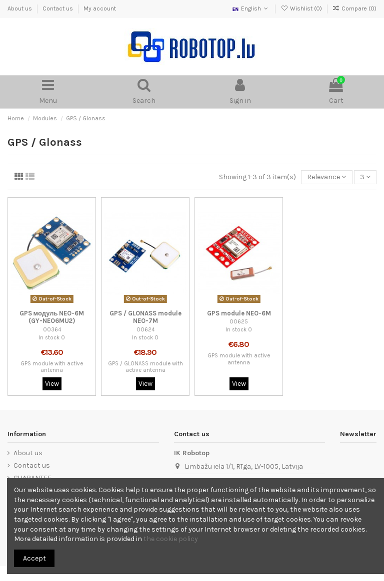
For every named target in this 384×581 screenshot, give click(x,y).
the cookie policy (171, 539)
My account (100, 8)
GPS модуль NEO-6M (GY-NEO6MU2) (52, 317)
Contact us (58, 8)
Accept (34, 558)
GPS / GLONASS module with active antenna (145, 366)
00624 (145, 329)
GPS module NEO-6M (239, 313)
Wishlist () (301, 8)
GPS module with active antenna (51, 366)
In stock (49, 337)
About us (21, 8)
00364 (52, 329)
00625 (239, 321)
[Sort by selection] (326, 177)
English (251, 8)
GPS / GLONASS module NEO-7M (146, 317)
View (52, 383)
